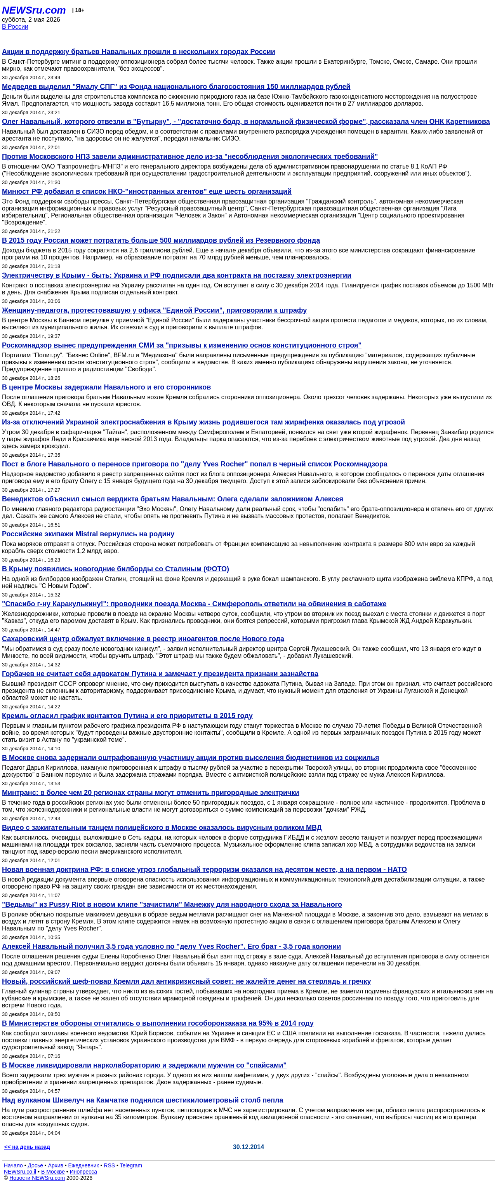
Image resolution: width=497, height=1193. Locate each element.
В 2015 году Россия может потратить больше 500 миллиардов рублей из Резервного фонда (161, 240)
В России (15, 26)
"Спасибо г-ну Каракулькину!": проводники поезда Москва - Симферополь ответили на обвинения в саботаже (194, 604)
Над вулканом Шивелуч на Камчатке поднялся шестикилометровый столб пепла (142, 1100)
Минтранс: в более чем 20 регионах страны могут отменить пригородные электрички (150, 792)
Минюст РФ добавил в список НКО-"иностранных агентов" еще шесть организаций (147, 191)
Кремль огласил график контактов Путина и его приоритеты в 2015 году (127, 716)
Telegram (131, 1165)
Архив (55, 1165)
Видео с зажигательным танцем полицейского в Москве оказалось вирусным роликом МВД (162, 827)
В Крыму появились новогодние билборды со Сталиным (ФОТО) (115, 569)
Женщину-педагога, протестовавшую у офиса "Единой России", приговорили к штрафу (154, 310)
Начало (13, 1165)
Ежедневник (83, 1165)
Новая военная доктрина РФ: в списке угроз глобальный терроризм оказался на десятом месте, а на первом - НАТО (204, 869)
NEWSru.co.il (20, 1172)
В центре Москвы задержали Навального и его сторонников (106, 387)
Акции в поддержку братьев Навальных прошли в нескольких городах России (138, 52)
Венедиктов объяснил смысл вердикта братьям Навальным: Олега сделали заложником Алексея (172, 499)
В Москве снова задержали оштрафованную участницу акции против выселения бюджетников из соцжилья (190, 758)
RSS (109, 1165)
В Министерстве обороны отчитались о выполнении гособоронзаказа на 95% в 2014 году (158, 1023)
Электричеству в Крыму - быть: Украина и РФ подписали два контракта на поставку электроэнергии (176, 275)
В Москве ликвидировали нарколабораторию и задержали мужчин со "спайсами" (144, 1065)
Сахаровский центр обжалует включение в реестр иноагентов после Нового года (143, 639)
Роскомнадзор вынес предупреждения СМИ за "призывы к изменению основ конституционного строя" (181, 345)
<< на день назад (27, 1147)
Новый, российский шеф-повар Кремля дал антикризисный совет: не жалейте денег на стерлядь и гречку (186, 981)
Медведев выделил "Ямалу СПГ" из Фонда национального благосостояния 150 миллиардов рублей (176, 86)
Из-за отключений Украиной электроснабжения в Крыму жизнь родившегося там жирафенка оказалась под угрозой (203, 422)
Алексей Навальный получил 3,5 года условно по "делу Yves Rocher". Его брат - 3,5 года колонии (171, 946)
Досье (35, 1165)
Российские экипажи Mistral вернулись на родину (88, 534)
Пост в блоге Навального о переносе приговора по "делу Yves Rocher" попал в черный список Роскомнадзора (195, 464)
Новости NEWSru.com (37, 1178)
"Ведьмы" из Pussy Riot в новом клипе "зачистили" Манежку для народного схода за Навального (172, 904)
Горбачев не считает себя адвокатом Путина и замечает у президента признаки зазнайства (160, 674)
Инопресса (83, 1172)
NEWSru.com (34, 10)
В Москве (53, 1172)
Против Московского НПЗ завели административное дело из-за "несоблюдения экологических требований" (190, 156)
